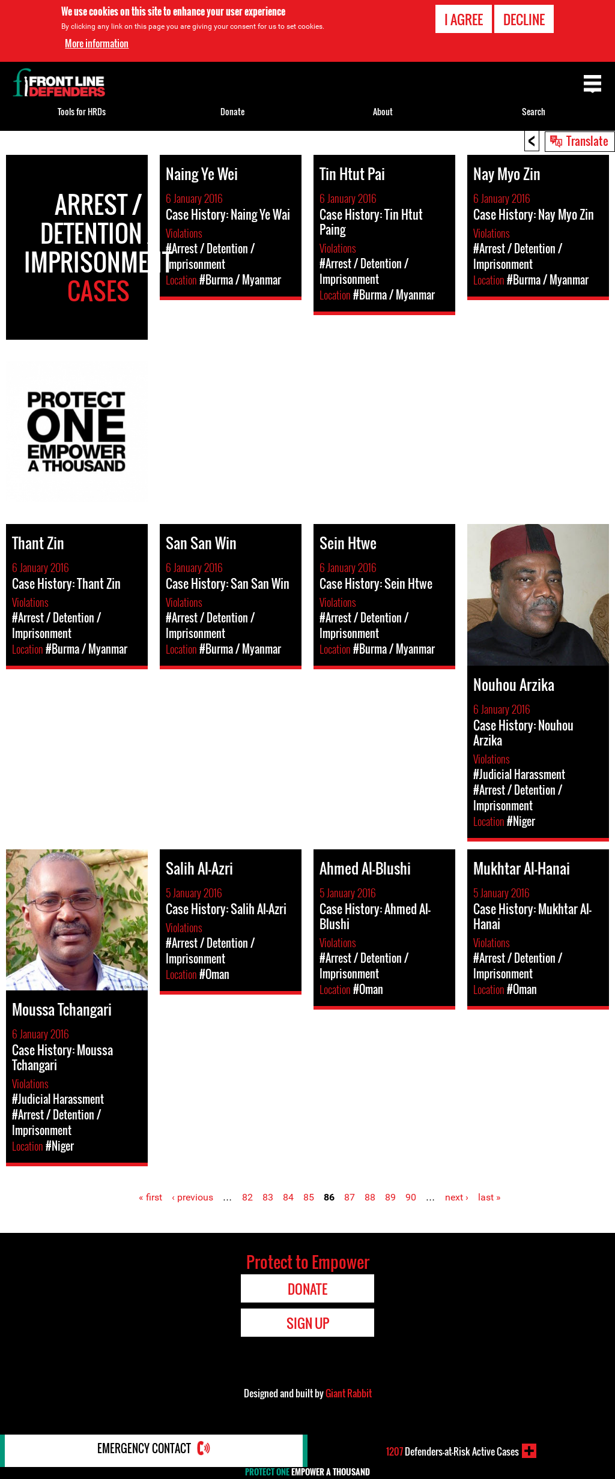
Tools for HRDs (82, 111)
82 (247, 1197)
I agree (463, 19)
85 (308, 1197)
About (383, 111)
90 (410, 1197)
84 (288, 1197)
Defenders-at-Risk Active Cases (453, 1451)
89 (390, 1197)
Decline (524, 19)
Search (533, 111)
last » (489, 1197)
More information (97, 43)
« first (150, 1197)
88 (370, 1197)
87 (349, 1197)
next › (456, 1197)
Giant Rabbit (349, 1393)
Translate (587, 140)
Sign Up (307, 1323)
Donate (232, 111)
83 (267, 1197)
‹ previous (192, 1197)
